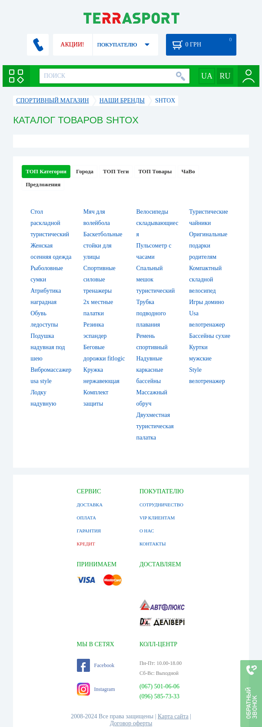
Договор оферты (131, 723)
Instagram (96, 689)
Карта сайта (173, 716)
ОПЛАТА (86, 517)
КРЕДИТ (86, 543)
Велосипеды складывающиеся (157, 223)
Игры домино (206, 302)
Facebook (96, 665)
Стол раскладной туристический (49, 223)
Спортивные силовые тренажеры (99, 279)
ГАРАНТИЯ (89, 530)
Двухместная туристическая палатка (155, 426)
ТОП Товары (155, 171)
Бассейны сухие (209, 336)
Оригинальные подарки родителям (208, 245)
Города (84, 171)
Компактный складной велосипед (205, 279)
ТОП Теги (116, 171)
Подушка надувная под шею (47, 347)
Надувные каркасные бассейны (149, 369)
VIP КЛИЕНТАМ (157, 517)
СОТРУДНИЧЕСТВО (161, 504)
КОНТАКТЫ (152, 543)
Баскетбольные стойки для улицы (103, 245)
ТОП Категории (46, 171)
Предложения (43, 184)
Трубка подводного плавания (151, 313)
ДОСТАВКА (90, 504)
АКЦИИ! (72, 44)
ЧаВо (188, 171)
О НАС (146, 530)
